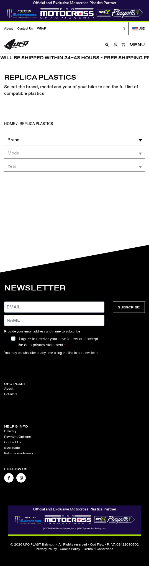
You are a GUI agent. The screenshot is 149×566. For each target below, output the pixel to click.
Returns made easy (18, 453)
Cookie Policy (70, 549)
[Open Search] (107, 44)
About (8, 28)
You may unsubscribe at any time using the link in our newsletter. (51, 353)
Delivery (10, 431)
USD (138, 28)
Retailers (10, 394)
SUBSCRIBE (129, 307)
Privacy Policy (46, 549)
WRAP (41, 28)
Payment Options (17, 436)
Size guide (12, 448)
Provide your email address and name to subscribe (42, 331)
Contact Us (25, 28)
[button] (74, 139)
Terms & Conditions (98, 549)
